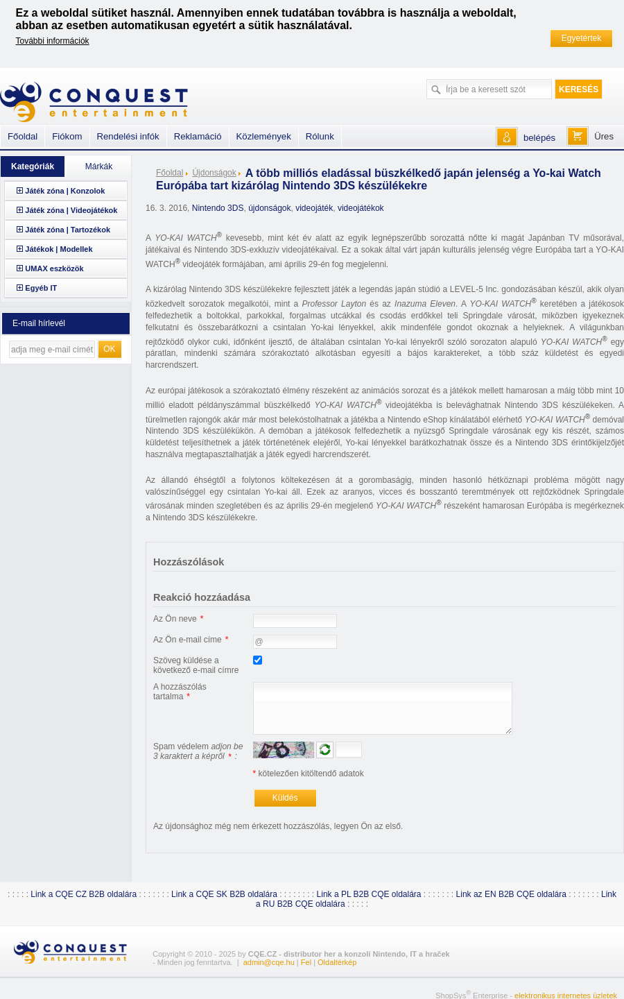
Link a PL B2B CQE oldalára (369, 894)
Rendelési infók (128, 136)
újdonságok (269, 208)
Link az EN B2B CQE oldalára (511, 894)
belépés (539, 138)
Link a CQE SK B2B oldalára (224, 894)
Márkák (98, 166)
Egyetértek (581, 38)
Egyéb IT (41, 288)
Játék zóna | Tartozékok (67, 229)
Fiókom (67, 136)
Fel (306, 962)
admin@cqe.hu (269, 962)
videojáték (314, 208)
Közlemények (263, 136)
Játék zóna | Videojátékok (71, 210)
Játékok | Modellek (58, 249)
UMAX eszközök (54, 268)
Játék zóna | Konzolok (65, 191)
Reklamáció (198, 136)
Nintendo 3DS (218, 208)
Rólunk (320, 136)
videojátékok (361, 208)
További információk (52, 41)
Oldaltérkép (337, 962)
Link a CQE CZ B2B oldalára (84, 894)
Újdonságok (214, 173)
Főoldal (169, 173)
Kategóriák (32, 166)
